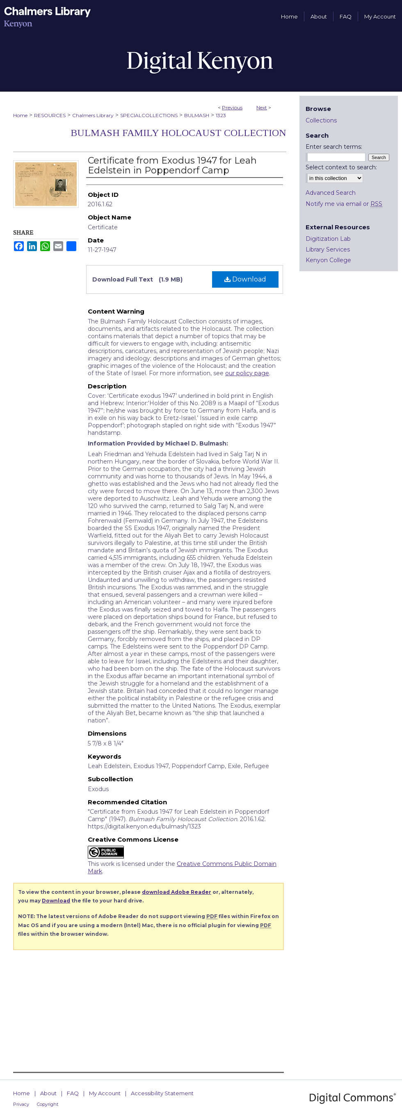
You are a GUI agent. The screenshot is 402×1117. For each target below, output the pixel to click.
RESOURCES (50, 115)
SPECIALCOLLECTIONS (149, 115)
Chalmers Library (93, 115)
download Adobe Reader (176, 892)
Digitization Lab (328, 238)
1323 (221, 115)
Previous (232, 107)
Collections (321, 120)
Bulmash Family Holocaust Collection (178, 132)
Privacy (21, 1104)
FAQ (73, 1093)
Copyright (47, 1104)
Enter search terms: (334, 146)
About (48, 1093)
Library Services (328, 249)
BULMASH (196, 115)
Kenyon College (328, 260)
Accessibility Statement (162, 1093)
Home (20, 115)
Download (245, 279)
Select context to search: (341, 167)
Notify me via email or (344, 204)
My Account (105, 1093)
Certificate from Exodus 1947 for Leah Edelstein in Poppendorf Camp (172, 165)
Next (261, 107)
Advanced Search (331, 192)
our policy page (247, 373)
